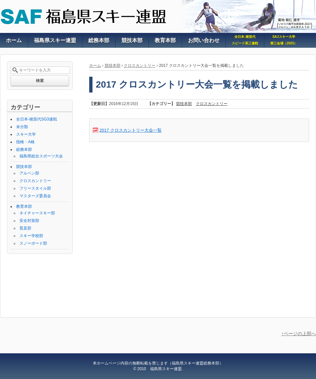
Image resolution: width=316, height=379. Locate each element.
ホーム (95, 65)
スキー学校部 (31, 235)
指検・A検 (25, 142)
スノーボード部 (33, 243)
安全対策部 (29, 220)
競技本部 (112, 65)
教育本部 (24, 206)
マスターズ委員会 (35, 196)
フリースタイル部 (35, 188)
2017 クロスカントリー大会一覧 (130, 130)
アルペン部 (29, 173)
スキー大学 (26, 134)
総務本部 (24, 149)
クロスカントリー (139, 65)
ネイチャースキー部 (37, 213)
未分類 (22, 126)
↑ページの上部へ (298, 333)
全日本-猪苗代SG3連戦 (36, 119)
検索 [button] (40, 80)
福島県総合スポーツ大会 (41, 156)
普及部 (25, 228)
